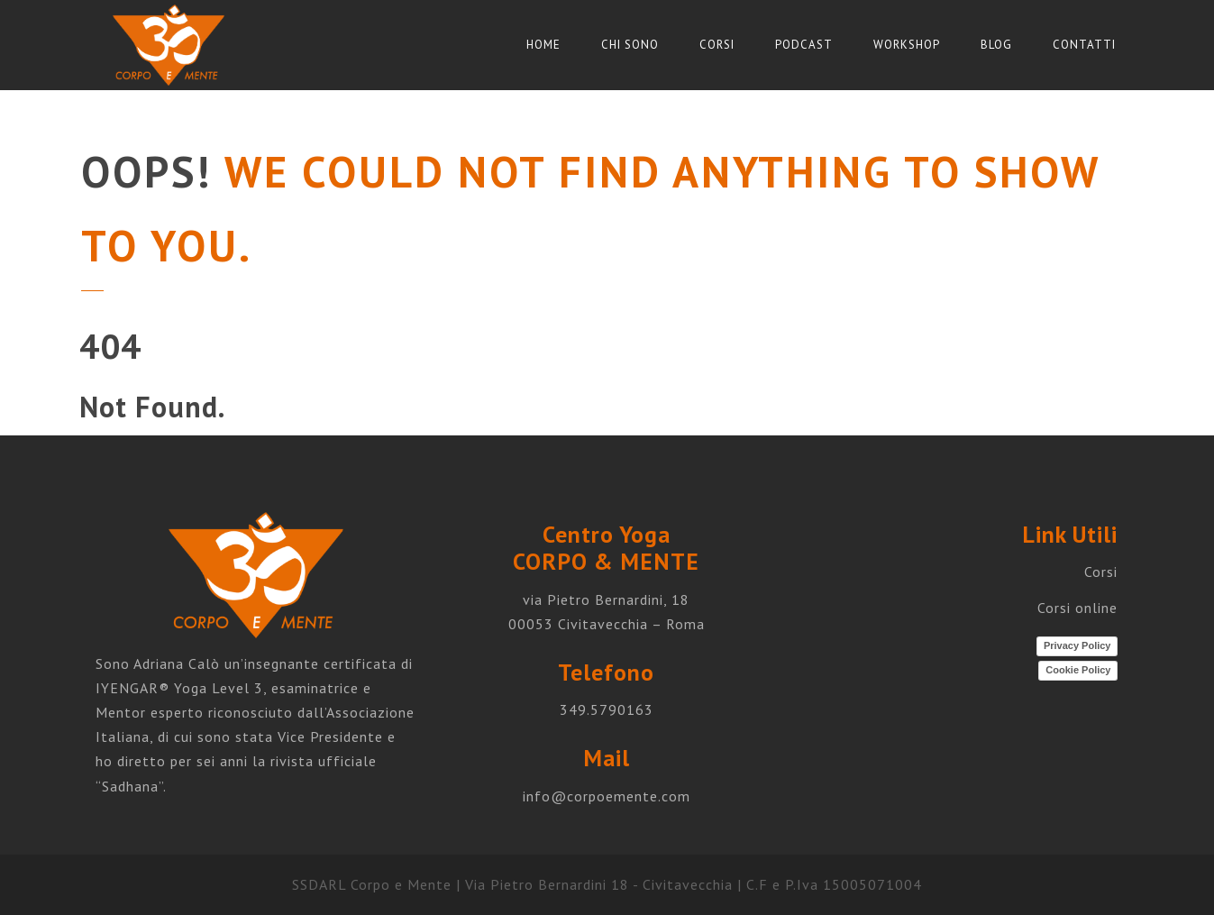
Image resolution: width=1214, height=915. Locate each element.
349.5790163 (606, 709)
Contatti (1084, 44)
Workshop (906, 44)
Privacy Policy (1077, 645)
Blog (996, 44)
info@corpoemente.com (606, 796)
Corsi (717, 44)
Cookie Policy (1077, 669)
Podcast (804, 44)
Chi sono (630, 44)
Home (543, 44)
